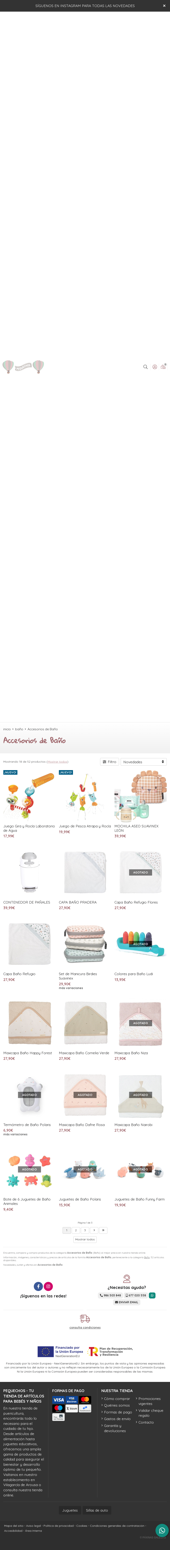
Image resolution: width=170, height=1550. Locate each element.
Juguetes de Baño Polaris (80, 1199)
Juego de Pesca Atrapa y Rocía (85, 826)
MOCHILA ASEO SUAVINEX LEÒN (136, 828)
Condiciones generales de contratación (117, 1526)
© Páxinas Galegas (153, 1537)
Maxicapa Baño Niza (131, 1053)
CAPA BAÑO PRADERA (78, 902)
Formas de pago (118, 1412)
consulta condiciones (85, 1327)
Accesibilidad (13, 1531)
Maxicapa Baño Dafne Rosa (82, 1124)
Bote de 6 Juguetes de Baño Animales (27, 1201)
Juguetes (70, 1510)
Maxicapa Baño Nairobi (133, 1124)
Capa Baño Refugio (19, 974)
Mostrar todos (57, 761)
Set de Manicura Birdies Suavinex (78, 976)
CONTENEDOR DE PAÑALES (26, 902)
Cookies (81, 1526)
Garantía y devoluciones (115, 1428)
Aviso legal (33, 1526)
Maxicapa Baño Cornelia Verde (84, 1053)
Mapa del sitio (13, 1526)
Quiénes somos (117, 1405)
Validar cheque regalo (150, 1413)
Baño (147, 1257)
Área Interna (33, 1531)
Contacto (146, 1422)
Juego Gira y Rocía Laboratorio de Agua (29, 828)
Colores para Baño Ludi (133, 974)
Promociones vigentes (149, 1401)
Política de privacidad (59, 1526)
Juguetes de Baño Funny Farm (139, 1199)
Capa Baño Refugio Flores (136, 902)
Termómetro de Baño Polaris (27, 1124)
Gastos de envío (117, 1418)
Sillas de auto (97, 1510)
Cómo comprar (117, 1398)
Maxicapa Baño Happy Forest (27, 1053)
